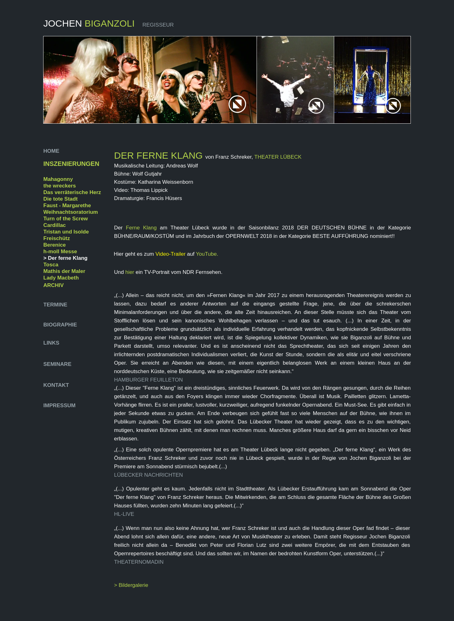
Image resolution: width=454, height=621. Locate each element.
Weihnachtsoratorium (70, 212)
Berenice (54, 245)
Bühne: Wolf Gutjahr (138, 174)
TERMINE (55, 305)
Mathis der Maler (64, 271)
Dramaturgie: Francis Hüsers (148, 198)
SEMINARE (57, 364)
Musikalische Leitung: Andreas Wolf (156, 166)
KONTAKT (56, 385)
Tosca (51, 265)
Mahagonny (58, 179)
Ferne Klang (141, 228)
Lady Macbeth (61, 278)
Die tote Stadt (60, 199)
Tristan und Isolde (66, 232)
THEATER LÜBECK (278, 157)
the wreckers (59, 186)
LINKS (51, 343)
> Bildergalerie (131, 585)
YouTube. (207, 254)
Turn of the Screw (65, 219)
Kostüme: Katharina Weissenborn (153, 182)
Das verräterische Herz (72, 192)
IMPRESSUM (59, 405)
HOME (52, 151)
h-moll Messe (60, 251)
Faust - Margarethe (67, 205)
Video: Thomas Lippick (141, 190)
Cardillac (54, 225)
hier (130, 272)
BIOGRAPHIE (61, 325)
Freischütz (56, 238)
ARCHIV (53, 285)
